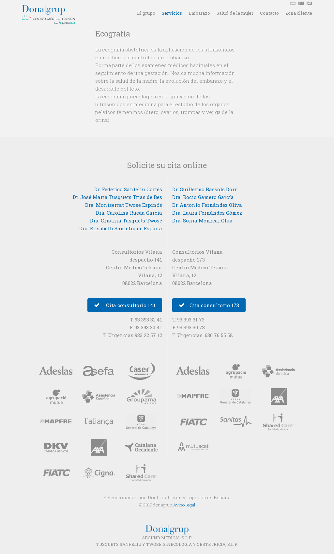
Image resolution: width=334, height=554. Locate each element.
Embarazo (199, 13)
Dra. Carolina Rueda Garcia (129, 212)
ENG (310, 3)
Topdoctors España (208, 497)
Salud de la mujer (235, 13)
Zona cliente (298, 13)
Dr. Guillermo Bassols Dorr (204, 189)
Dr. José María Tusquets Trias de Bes (117, 197)
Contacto (269, 13)
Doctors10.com (165, 497)
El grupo (146, 13)
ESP (293, 3)
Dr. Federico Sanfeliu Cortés (128, 189)
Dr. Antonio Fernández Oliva (207, 205)
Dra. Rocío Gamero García (203, 197)
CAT (301, 3)
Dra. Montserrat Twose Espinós (123, 205)
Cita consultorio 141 (125, 305)
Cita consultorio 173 (209, 305)
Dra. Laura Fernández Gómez (207, 212)
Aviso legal (184, 505)
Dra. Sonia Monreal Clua (202, 220)
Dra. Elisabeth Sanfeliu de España (120, 228)
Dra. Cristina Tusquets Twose (126, 220)
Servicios (172, 13)
